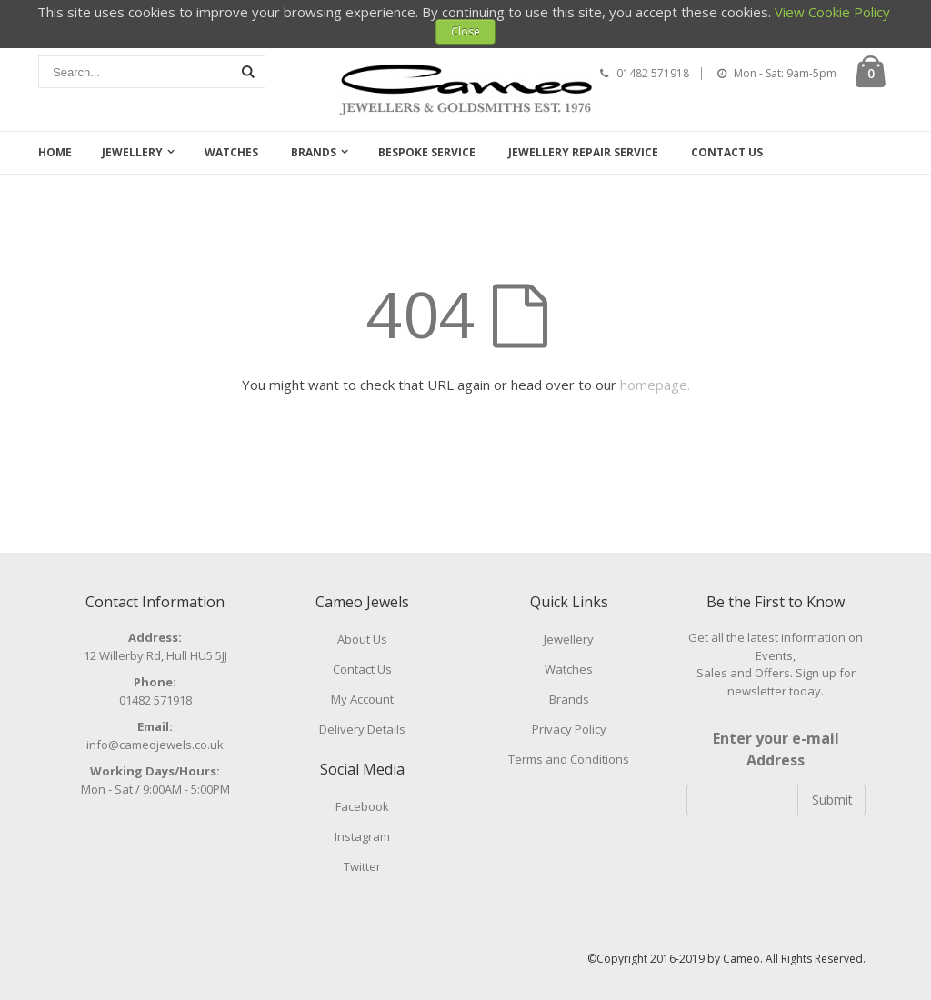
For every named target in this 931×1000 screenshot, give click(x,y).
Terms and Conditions (568, 759)
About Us (362, 639)
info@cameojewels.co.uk (155, 744)
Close (465, 31)
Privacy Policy (569, 729)
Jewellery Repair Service (583, 152)
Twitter (362, 866)
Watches (231, 152)
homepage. (655, 384)
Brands (313, 152)
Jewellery (132, 152)
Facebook (362, 806)
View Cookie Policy (832, 12)
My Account (362, 699)
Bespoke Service (427, 152)
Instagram (362, 836)
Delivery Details (362, 729)
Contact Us (727, 152)
